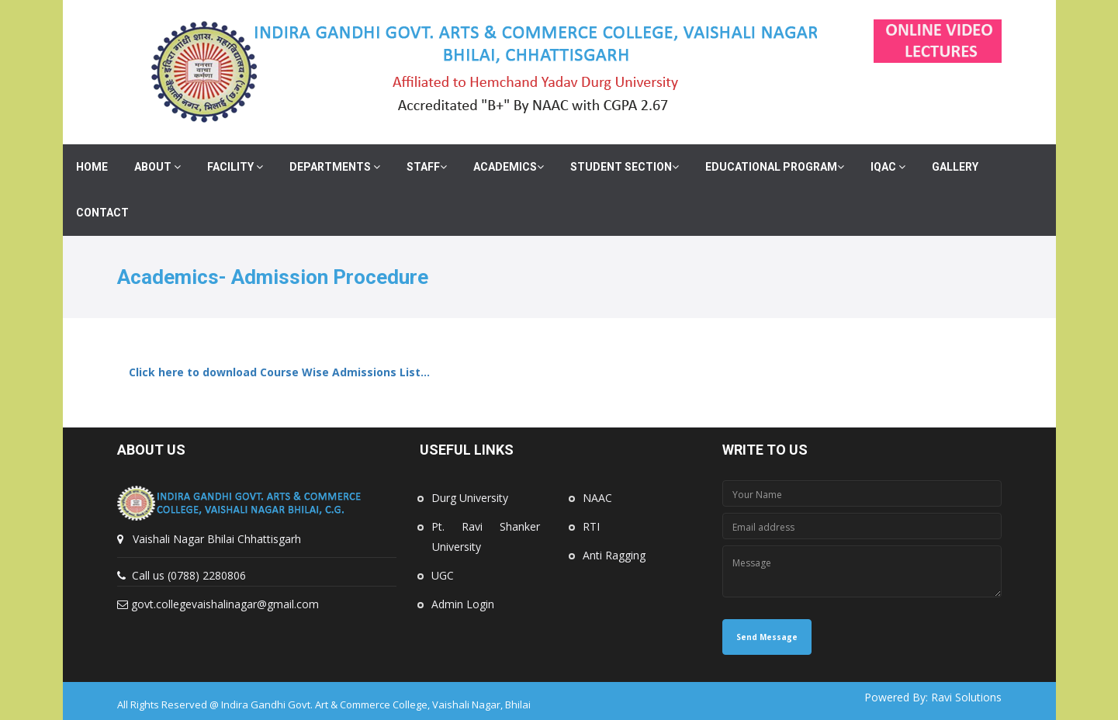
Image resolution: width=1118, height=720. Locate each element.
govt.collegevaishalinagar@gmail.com (225, 604)
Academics (508, 167)
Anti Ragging (614, 555)
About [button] (157, 167)
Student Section (624, 167)
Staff (427, 167)
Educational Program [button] (774, 167)
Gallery (955, 167)
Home (92, 167)
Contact (102, 212)
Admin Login (462, 604)
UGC (442, 575)
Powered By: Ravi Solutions (933, 697)
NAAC (597, 497)
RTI (591, 526)
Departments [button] (334, 167)
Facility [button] (235, 167)
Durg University (469, 497)
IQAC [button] (888, 167)
